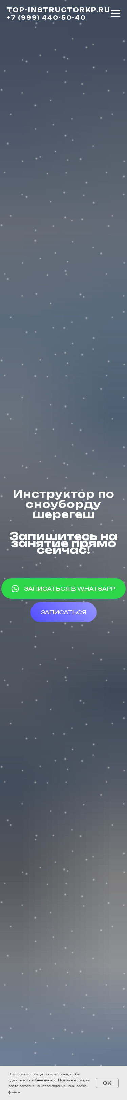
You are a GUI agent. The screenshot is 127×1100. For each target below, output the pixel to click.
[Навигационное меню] (115, 13)
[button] (63, 612)
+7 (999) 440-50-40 (46, 17)
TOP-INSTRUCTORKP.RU (58, 10)
